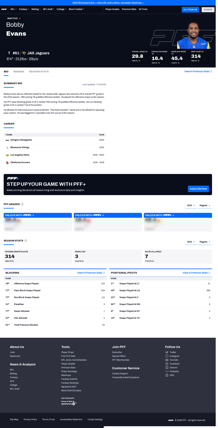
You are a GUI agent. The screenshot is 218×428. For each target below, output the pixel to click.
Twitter (173, 352)
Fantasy (14, 377)
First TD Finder (68, 356)
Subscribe (117, 352)
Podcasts (174, 371)
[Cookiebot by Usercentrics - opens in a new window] (19, 422)
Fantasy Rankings (70, 383)
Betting (13, 373)
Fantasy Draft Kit (69, 379)
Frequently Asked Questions (125, 377)
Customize (192, 409)
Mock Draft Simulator (71, 390)
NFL (12, 370)
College (13, 385)
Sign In (208, 10)
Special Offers (119, 356)
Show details (47, 422)
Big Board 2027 (68, 387)
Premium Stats (68, 367)
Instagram (175, 356)
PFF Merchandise (120, 360)
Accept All (192, 400)
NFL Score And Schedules (74, 360)
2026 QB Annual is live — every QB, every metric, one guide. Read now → (108, 3)
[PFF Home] (4, 10)
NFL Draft (14, 389)
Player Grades (68, 364)
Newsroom (15, 356)
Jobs (12, 352)
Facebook (174, 364)
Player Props (67, 352)
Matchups (66, 375)
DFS (12, 381)
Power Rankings (69, 371)
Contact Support (120, 373)
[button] (198, 193)
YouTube (174, 360)
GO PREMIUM (190, 10)
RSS (172, 375)
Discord (173, 367)
